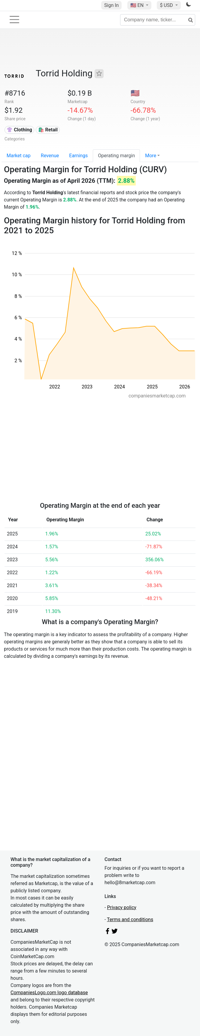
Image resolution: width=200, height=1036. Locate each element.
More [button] (150, 155)
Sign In (111, 5)
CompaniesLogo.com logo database (49, 992)
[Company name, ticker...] (157, 20)
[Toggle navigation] (14, 19)
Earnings (78, 155)
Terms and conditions (130, 919)
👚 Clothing (19, 130)
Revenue (50, 155)
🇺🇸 (137, 5)
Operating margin (116, 155)
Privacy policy (121, 907)
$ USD (167, 5)
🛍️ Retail (48, 130)
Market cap (19, 155)
